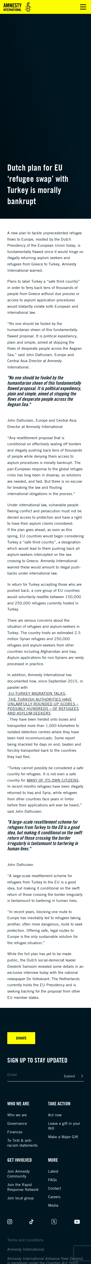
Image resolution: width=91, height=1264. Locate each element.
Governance (17, 1123)
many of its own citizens (53, 780)
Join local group (20, 1197)
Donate (21, 1038)
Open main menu (83, 6)
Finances (14, 1131)
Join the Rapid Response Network (23, 1187)
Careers (54, 1196)
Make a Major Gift (63, 1136)
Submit (69, 1076)
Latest (53, 1171)
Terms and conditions (25, 1240)
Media (53, 1205)
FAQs (52, 1179)
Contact (54, 1188)
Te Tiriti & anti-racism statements (22, 1143)
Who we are (17, 1114)
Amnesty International (25, 1249)
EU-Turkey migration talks (36, 693)
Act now (55, 1114)
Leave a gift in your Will (64, 1126)
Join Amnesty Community (18, 1173)
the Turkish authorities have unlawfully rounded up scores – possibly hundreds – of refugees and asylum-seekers (43, 706)
